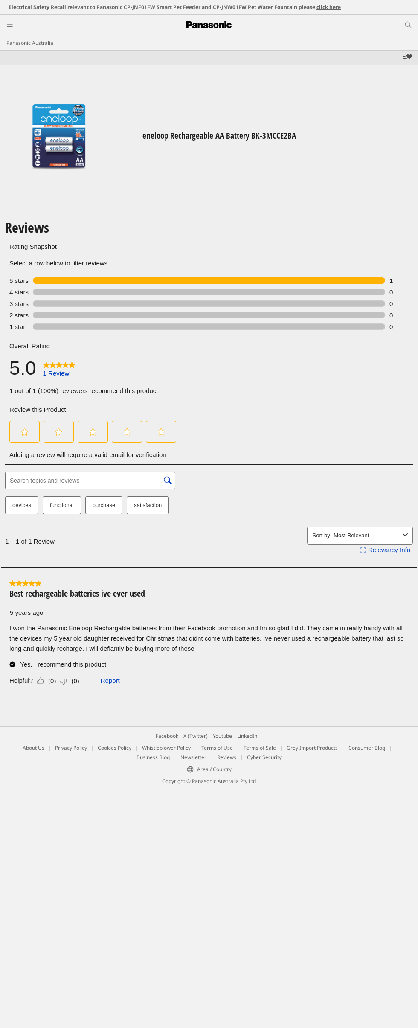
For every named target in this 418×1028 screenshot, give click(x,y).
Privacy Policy (71, 747)
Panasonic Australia (29, 43)
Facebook (167, 736)
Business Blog (153, 757)
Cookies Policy (114, 747)
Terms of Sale (260, 747)
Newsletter (193, 757)
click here (328, 7)
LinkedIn (247, 736)
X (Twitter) (195, 736)
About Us (33, 747)
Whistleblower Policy (166, 747)
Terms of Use (217, 747)
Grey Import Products (312, 747)
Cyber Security (264, 757)
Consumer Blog (366, 747)
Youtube (222, 736)
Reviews (226, 757)
